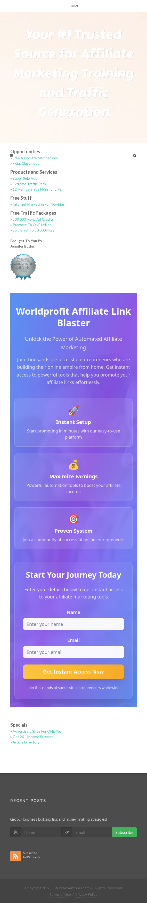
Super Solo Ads (25, 178)
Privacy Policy (86, 894)
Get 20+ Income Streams (33, 736)
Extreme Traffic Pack (29, 184)
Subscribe (124, 832)
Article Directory (26, 742)
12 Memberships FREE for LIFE (37, 189)
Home (74, 6)
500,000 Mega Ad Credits (33, 219)
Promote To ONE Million (32, 224)
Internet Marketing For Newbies (39, 204)
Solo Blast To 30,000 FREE (34, 230)
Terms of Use (60, 894)
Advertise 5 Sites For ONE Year (38, 731)
